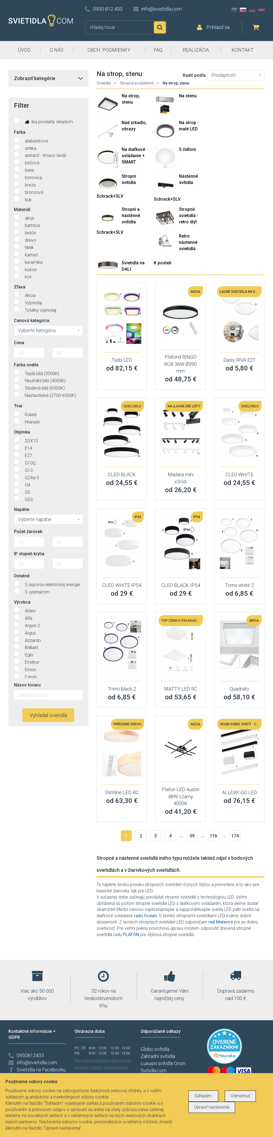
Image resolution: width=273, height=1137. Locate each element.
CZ (233, 10)
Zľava (19, 287)
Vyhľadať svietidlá (48, 715)
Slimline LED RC (122, 792)
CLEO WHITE (239, 474)
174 (235, 835)
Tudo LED (122, 360)
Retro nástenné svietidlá (188, 242)
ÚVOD (24, 50)
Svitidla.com (154, 1070)
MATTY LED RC (180, 689)
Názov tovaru (27, 685)
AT (261, 10)
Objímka (22, 432)
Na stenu (188, 95)
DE (252, 10)
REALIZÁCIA (196, 50)
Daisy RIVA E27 (239, 360)
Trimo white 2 (239, 585)
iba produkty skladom (43, 121)
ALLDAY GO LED (239, 792)
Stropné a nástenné (136, 83)
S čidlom (187, 149)
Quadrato (239, 689)
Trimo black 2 (122, 689)
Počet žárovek (28, 531)
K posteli (162, 262)
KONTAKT (243, 50)
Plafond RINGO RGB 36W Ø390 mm (180, 364)
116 (213, 835)
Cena (19, 342)
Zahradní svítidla (158, 1056)
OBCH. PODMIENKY (109, 50)
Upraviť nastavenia (211, 1107)
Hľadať (160, 27)
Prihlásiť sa (218, 27)
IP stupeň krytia (29, 553)
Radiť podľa (194, 75)
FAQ (158, 50)
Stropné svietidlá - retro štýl (188, 215)
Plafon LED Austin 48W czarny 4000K (180, 796)
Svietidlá (104, 83)
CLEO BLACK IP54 (180, 585)
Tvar (18, 405)
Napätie (21, 509)
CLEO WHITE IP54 (121, 585)
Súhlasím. (203, 1095)
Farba (19, 132)
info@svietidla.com (161, 9)
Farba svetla (26, 364)
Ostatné (21, 575)
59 (192, 835)
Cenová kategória (31, 320)
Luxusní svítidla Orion (163, 1063)
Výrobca (22, 602)
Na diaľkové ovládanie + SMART (133, 156)
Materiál (22, 209)
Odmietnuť (240, 1095)
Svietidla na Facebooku (41, 1069)
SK (243, 10)
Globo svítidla (155, 1049)
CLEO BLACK (122, 474)
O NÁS (57, 50)
